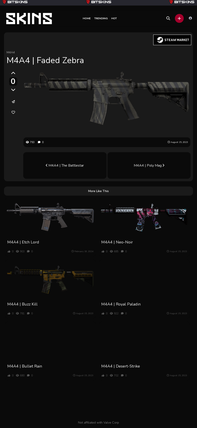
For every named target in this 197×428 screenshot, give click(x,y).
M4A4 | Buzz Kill (22, 304)
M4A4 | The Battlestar (65, 165)
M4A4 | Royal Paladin (121, 304)
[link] (13, 112)
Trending (101, 18)
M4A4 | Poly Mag (149, 165)
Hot (114, 18)
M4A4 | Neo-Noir (117, 242)
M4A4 (11, 52)
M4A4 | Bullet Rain (24, 366)
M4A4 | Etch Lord (23, 242)
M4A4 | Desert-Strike (120, 366)
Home (87, 18)
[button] (179, 18)
